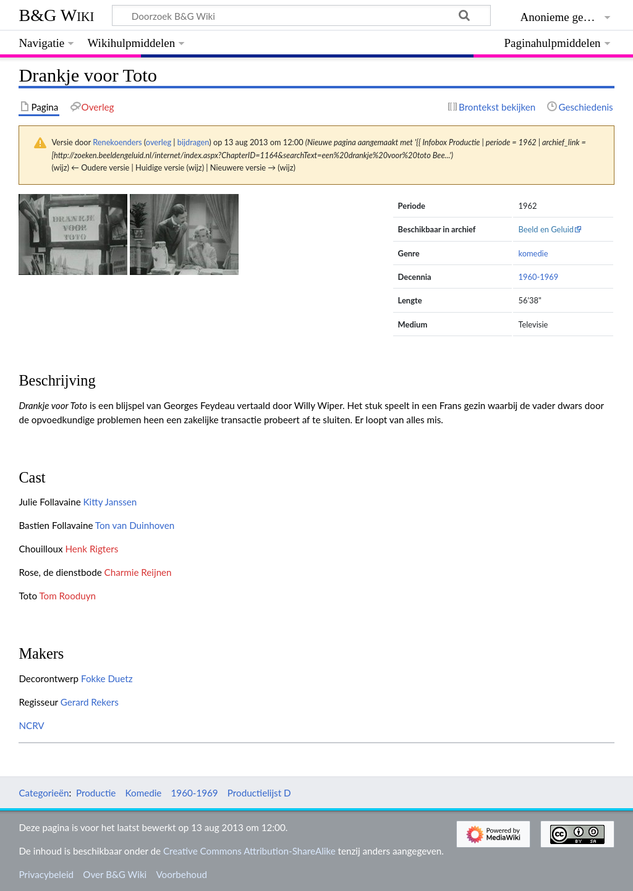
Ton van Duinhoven (134, 525)
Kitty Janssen (110, 501)
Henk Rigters (91, 548)
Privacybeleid (46, 874)
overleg (158, 142)
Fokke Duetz (107, 678)
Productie (96, 792)
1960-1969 (538, 277)
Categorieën (44, 792)
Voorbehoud (181, 874)
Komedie (143, 792)
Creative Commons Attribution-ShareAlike (249, 850)
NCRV (31, 725)
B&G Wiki (56, 15)
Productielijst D (259, 792)
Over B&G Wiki (115, 874)
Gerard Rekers (90, 701)
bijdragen (193, 142)
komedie (533, 253)
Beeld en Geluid (546, 229)
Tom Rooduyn (67, 595)
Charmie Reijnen (138, 572)
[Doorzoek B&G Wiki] (301, 15)
